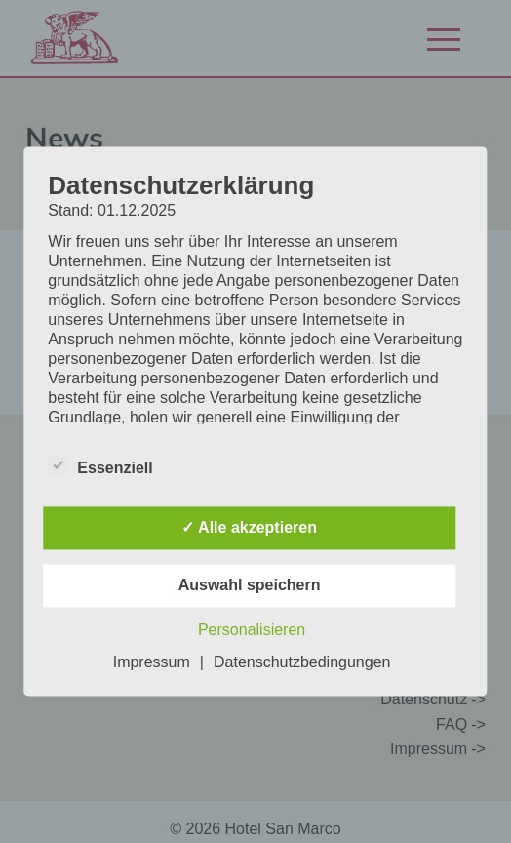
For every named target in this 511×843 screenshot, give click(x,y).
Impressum (151, 663)
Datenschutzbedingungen (302, 663)
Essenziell (100, 468)
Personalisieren (251, 630)
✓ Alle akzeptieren (249, 528)
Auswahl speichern (249, 586)
